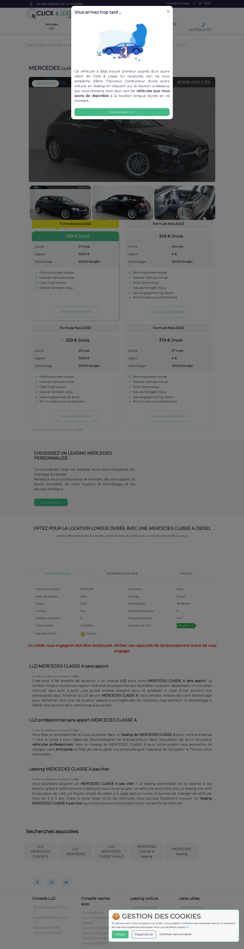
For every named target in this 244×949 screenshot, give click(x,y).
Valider (120, 934)
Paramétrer (143, 934)
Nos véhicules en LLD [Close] (122, 112)
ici (187, 927)
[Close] (168, 11)
